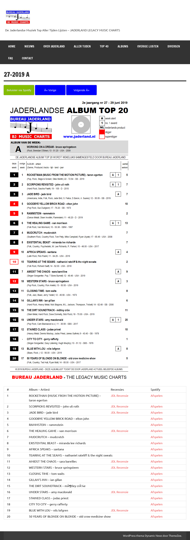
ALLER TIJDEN (82, 46)
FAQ (10, 58)
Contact (27, 58)
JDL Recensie (119, 395)
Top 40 (104, 46)
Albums (123, 46)
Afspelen (157, 395)
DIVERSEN (174, 46)
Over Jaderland (54, 46)
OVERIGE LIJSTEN (147, 46)
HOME (11, 46)
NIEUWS (29, 46)
